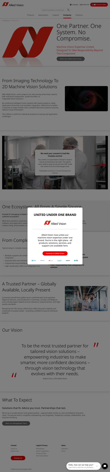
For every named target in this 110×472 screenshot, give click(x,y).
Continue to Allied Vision (55, 253)
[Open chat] (105, 466)
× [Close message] (97, 466)
